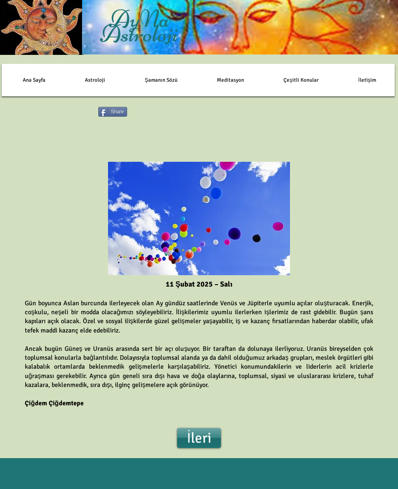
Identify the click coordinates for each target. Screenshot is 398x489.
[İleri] (199, 438)
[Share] (112, 112)
